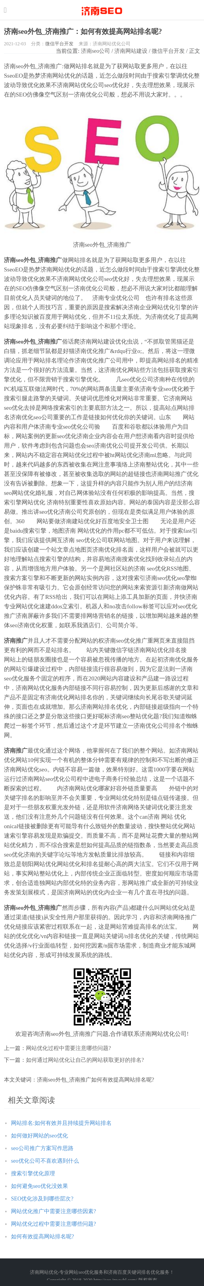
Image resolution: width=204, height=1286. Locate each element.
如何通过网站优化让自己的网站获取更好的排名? (85, 1060)
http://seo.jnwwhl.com (102, 10)
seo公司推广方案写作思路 (42, 1148)
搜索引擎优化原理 (33, 1173)
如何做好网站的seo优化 (39, 1136)
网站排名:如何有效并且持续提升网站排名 (61, 1123)
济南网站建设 (130, 51)
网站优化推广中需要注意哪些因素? (53, 1211)
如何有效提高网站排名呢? (42, 1237)
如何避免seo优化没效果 (39, 1186)
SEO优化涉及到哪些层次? (42, 1199)
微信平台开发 (59, 43)
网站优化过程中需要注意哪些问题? (68, 1048)
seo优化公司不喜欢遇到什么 (45, 1161)
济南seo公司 (95, 51)
